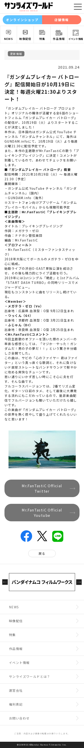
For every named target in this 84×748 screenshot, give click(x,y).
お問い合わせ (19, 718)
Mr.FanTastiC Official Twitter (42, 488)
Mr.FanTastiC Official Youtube (42, 512)
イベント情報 (75, 39)
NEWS (8, 39)
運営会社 (16, 690)
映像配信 (25, 39)
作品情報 (59, 39)
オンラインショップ (22, 19)
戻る (42, 553)
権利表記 (16, 704)
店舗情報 (61, 19)
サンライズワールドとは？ (29, 676)
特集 (42, 39)
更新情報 (16, 54)
